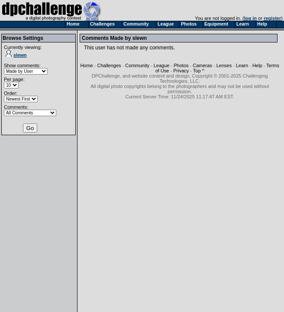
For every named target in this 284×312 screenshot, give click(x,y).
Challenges (109, 65)
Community (137, 65)
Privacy (181, 70)
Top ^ (198, 70)
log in (250, 18)
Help (257, 65)
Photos (181, 65)
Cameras (202, 65)
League (162, 65)
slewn (16, 55)
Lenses (224, 65)
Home (86, 65)
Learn (242, 65)
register (272, 18)
